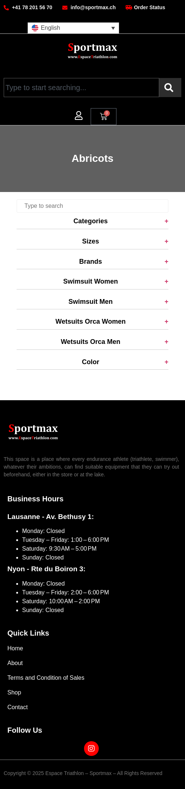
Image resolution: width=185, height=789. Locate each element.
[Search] (170, 87)
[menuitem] (73, 27)
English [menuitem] (50, 28)
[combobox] (81, 87)
